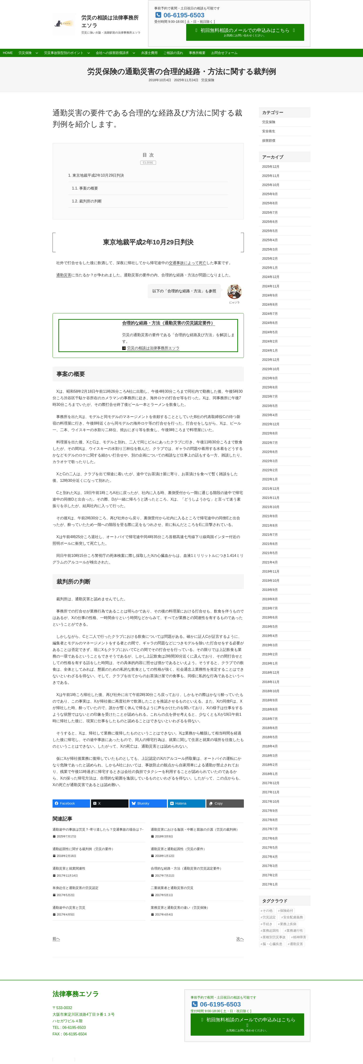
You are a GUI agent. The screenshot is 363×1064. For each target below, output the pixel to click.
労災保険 (207, 80)
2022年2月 (270, 470)
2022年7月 (270, 443)
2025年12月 (271, 166)
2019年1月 (270, 663)
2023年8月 (270, 387)
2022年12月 (271, 424)
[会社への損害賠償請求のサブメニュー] (133, 52)
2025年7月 (270, 212)
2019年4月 (270, 636)
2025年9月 (270, 194)
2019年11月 (271, 571)
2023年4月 (270, 415)
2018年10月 (271, 691)
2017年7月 (270, 829)
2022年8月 (270, 433)
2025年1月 (270, 268)
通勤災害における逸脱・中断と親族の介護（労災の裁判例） (195, 829)
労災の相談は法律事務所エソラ (153, 348)
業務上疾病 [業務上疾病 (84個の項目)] (288, 924)
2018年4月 (270, 746)
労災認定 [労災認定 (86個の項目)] (269, 917)
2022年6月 (270, 452)
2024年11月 (271, 286)
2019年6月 (270, 617)
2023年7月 (270, 396)
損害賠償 (268, 140)
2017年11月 (271, 792)
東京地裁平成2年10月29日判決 (96, 175)
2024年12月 (271, 277)
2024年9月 (270, 295)
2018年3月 (270, 755)
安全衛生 (268, 131)
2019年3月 (270, 645)
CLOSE (148, 162)
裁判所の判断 (87, 201)
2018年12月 (271, 672)
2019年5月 (270, 626)
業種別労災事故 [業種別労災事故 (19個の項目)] (274, 937)
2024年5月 (270, 332)
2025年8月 (270, 203)
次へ (240, 939)
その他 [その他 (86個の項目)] (267, 910)
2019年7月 (270, 608)
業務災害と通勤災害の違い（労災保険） (180, 907)
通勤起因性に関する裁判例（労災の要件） (84, 849)
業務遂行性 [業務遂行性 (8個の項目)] (295, 930)
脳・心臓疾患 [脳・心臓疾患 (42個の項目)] (272, 944)
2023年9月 (270, 378)
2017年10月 (271, 801)
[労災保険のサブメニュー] (36, 52)
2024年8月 (270, 304)
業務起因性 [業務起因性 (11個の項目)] (271, 930)
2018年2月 (270, 765)
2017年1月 (270, 884)
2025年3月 (270, 249)
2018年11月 (271, 682)
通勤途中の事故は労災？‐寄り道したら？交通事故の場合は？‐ (98, 829)
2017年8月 (270, 820)
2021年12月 (271, 488)
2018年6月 (270, 728)
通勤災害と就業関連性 (69, 868)
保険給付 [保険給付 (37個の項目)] (286, 910)
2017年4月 (270, 857)
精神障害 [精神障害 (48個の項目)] (299, 937)
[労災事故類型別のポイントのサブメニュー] (88, 52)
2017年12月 (271, 783)
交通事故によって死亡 (187, 263)
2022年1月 (270, 479)
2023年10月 (271, 369)
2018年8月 (270, 709)
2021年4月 (270, 562)
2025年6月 (270, 222)
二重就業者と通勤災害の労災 (172, 888)
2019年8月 (270, 599)
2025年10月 (271, 185)
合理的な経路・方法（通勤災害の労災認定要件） (168, 322)
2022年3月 (270, 461)
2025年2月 (270, 258)
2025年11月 (271, 176)
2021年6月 (270, 544)
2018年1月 (270, 774)
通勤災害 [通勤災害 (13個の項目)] (296, 944)
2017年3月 (270, 866)
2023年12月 (271, 359)
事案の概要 (85, 188)
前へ (56, 939)
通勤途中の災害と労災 (69, 907)
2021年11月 (271, 498)
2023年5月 (270, 406)
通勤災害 (63, 275)
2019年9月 (270, 590)
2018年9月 (270, 700)
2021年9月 (270, 516)
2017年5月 (270, 847)
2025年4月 (270, 240)
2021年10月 (271, 507)
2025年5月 (270, 231)
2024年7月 (270, 313)
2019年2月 (270, 654)
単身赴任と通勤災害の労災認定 (75, 888)
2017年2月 (270, 875)
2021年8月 (270, 525)
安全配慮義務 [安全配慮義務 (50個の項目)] (293, 917)
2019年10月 (271, 580)
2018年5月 (270, 737)
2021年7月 (270, 534)
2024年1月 (270, 350)
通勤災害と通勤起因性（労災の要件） (179, 849)
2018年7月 (270, 719)
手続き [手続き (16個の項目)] (267, 924)
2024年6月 (270, 323)
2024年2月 (270, 341)
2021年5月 (270, 553)
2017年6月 (270, 838)
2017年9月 (270, 811)
